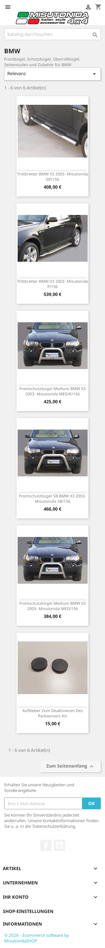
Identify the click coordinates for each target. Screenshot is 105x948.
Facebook (46, 845)
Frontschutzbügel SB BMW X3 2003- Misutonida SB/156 (52, 498)
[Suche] (52, 34)
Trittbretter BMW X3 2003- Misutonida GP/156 (52, 176)
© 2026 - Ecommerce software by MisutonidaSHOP (36, 938)
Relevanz (52, 73)
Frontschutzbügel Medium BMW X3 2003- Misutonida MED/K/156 (52, 391)
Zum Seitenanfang (70, 766)
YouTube (59, 845)
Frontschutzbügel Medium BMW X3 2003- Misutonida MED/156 (52, 606)
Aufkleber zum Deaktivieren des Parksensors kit (52, 713)
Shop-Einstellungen (28, 911)
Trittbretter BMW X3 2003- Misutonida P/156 (52, 284)
